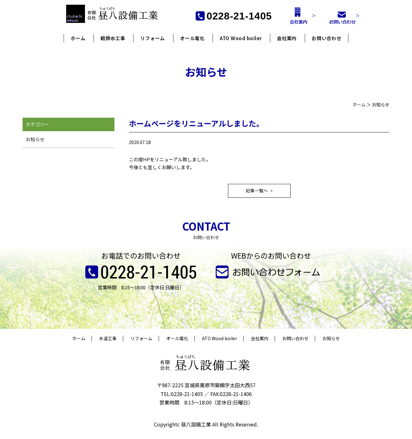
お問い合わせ (326, 38)
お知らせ (35, 139)
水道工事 (108, 338)
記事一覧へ (257, 190)
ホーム (78, 38)
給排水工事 (113, 38)
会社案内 (287, 38)
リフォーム (152, 38)
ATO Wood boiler (241, 38)
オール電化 (192, 38)
